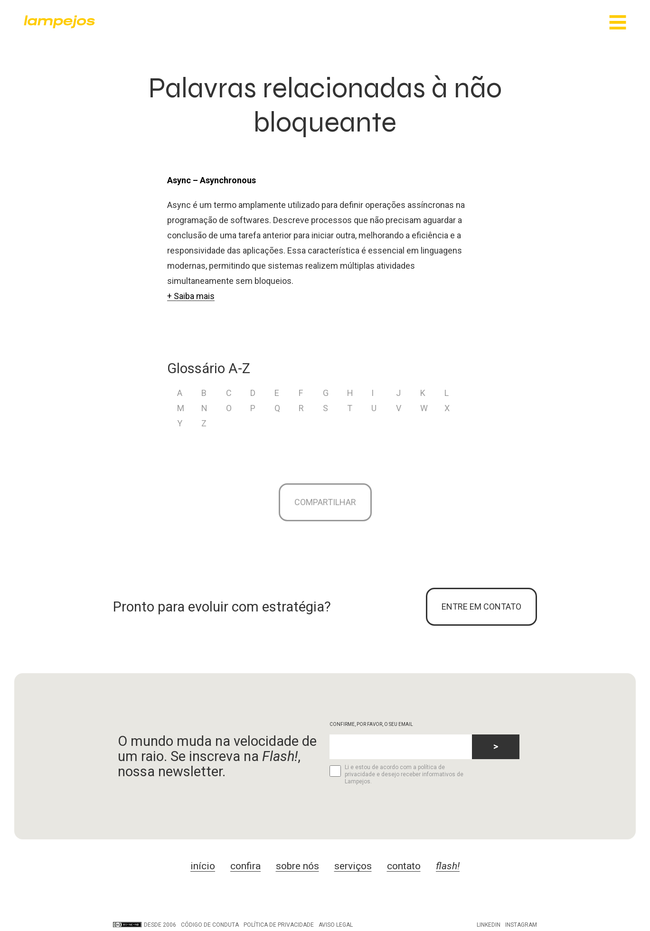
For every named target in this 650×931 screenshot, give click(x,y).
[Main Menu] (617, 23)
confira (245, 866)
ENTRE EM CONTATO (481, 606)
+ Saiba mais (191, 296)
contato (404, 866)
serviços (353, 866)
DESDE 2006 (144, 925)
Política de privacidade (279, 925)
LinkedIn (488, 925)
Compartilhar (325, 502)
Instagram (521, 925)
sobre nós (297, 866)
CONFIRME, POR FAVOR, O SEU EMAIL (371, 724)
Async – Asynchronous (211, 180)
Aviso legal (336, 925)
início (202, 866)
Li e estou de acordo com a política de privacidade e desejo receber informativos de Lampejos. (396, 774)
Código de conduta (210, 925)
